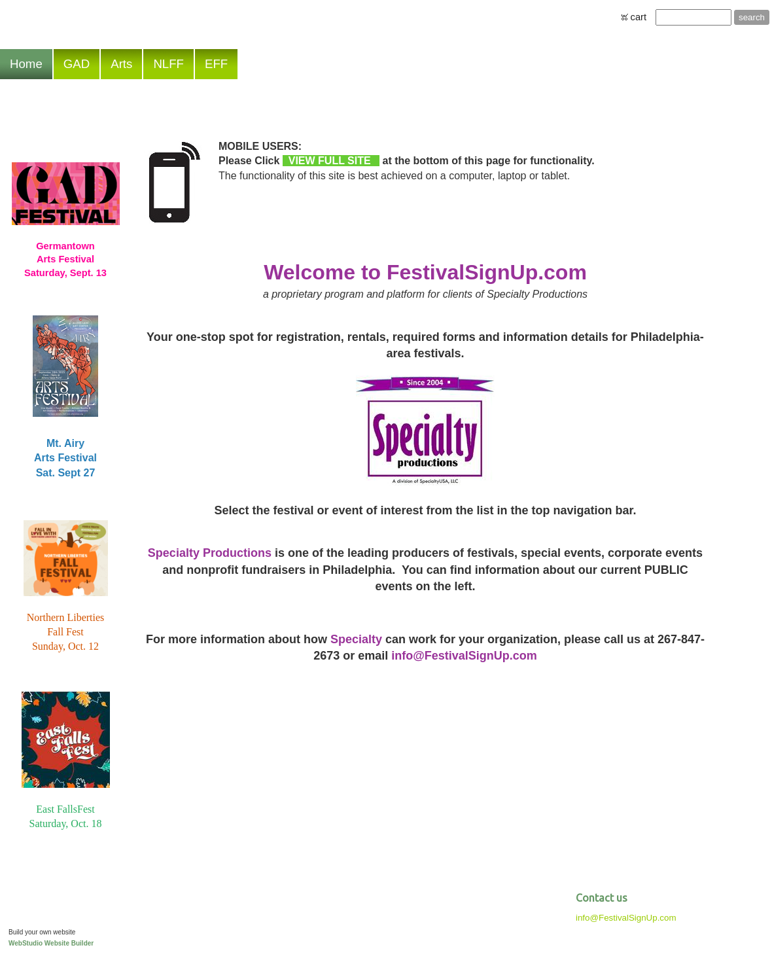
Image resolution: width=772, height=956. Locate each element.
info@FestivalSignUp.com (626, 918)
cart (638, 17)
